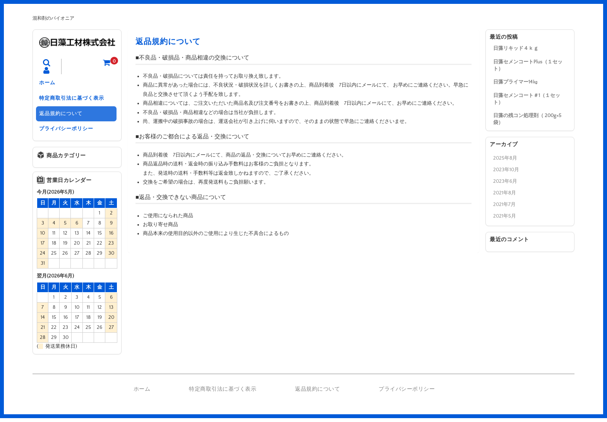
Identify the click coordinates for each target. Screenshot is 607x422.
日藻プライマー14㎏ (515, 82)
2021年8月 (504, 193)
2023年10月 (506, 169)
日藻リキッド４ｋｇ (515, 48)
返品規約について (62, 116)
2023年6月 (505, 181)
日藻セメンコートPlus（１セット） (527, 65)
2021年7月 (504, 204)
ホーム (49, 83)
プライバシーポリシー (68, 132)
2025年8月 (505, 158)
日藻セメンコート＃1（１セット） (526, 99)
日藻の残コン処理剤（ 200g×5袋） (527, 119)
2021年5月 (504, 216)
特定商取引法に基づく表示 (73, 99)
